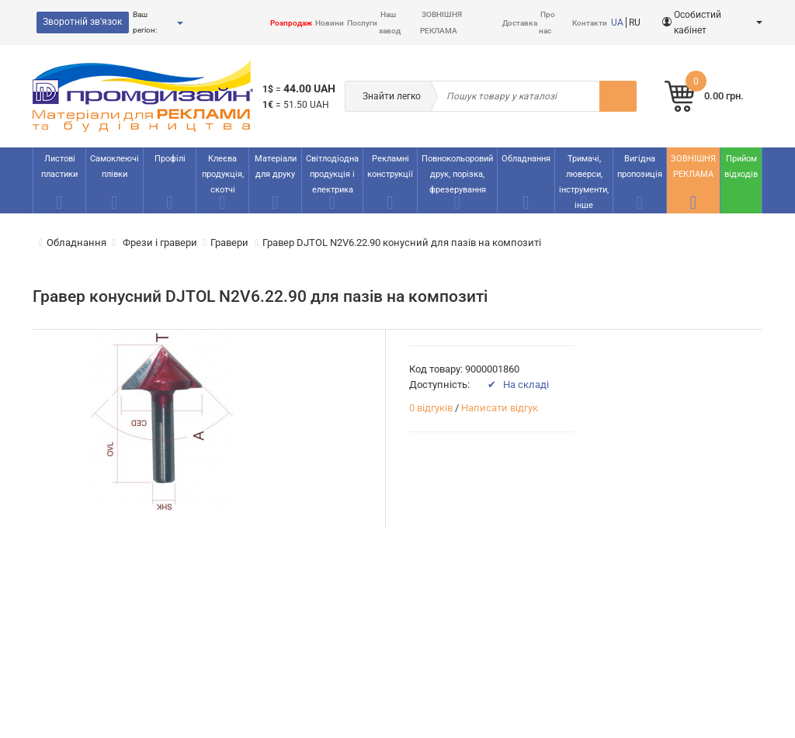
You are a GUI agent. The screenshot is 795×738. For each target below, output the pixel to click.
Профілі (170, 159)
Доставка (519, 23)
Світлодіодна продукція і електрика (332, 174)
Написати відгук (499, 408)
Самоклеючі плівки (114, 166)
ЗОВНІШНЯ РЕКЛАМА (693, 166)
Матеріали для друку (276, 166)
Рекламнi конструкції (390, 166)
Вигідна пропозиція (639, 166)
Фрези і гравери (158, 242)
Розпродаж (291, 23)
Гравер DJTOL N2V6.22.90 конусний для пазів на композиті (401, 242)
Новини (329, 23)
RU (635, 22)
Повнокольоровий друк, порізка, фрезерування (457, 174)
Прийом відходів (741, 166)
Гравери (229, 242)
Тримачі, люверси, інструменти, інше (584, 182)
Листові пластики (59, 166)
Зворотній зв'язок (82, 21)
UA (617, 22)
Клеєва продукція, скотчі (223, 174)
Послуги (362, 23)
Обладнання (526, 159)
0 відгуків (431, 408)
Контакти (589, 23)
